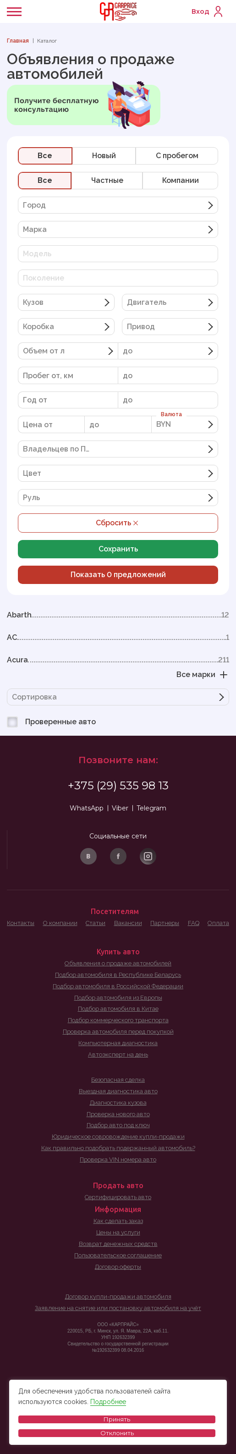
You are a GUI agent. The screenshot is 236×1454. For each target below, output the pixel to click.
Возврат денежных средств (118, 1243)
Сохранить (118, 549)
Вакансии (128, 923)
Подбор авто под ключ (118, 1125)
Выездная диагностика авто (118, 1091)
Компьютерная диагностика (118, 1043)
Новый (104, 155)
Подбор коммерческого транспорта (118, 1020)
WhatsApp (87, 808)
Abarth (118, 615)
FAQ (193, 923)
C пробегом (177, 155)
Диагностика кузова (118, 1102)
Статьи (95, 923)
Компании (180, 180)
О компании (60, 923)
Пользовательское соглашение (118, 1255)
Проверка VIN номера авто (118, 1159)
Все (45, 155)
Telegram (151, 808)
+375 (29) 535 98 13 (118, 785)
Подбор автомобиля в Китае (118, 1008)
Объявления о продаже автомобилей (118, 963)
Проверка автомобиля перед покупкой (118, 1031)
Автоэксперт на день (118, 1054)
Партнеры (164, 923)
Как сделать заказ (118, 1220)
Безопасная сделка (118, 1079)
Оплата (218, 923)
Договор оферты (118, 1266)
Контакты (20, 923)
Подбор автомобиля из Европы (118, 997)
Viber (120, 808)
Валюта (171, 414)
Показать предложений (118, 574)
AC (118, 637)
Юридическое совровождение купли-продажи (118, 1136)
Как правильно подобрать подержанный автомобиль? (118, 1148)
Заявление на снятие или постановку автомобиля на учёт (118, 1308)
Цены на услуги (118, 1232)
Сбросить (118, 523)
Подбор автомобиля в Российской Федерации (118, 986)
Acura (118, 660)
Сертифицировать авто (118, 1197)
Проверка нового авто (118, 1114)
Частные (107, 180)
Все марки (202, 674)
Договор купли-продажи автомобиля (118, 1296)
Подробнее (108, 1401)
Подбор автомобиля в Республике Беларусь (118, 974)
